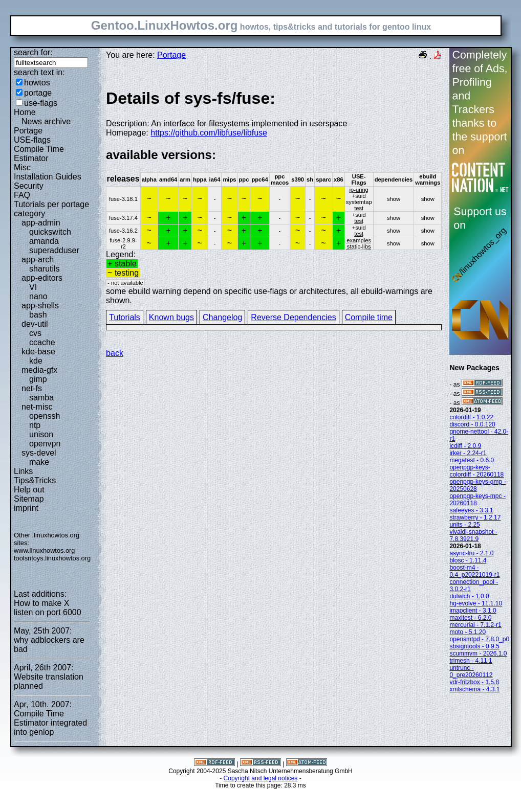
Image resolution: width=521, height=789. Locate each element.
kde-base (38, 351)
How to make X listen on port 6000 (47, 608)
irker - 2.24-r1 (467, 453)
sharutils (44, 268)
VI (33, 287)
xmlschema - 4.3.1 (474, 689)
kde (35, 360)
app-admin (40, 222)
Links (23, 471)
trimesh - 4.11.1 (470, 660)
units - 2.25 (464, 524)
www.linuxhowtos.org (44, 550)
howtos (37, 82)
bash (38, 314)
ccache (42, 342)
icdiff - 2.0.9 (465, 445)
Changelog (222, 317)
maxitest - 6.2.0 (470, 617)
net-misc (36, 406)
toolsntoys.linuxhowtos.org (52, 558)
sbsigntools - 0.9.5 (474, 646)
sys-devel (38, 452)
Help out (29, 489)
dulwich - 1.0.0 (469, 596)
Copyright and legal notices (261, 778)
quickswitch (50, 232)
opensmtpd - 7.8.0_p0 (479, 639)
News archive (46, 121)
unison (41, 434)
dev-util (34, 324)
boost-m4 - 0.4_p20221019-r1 (474, 571)
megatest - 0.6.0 (471, 460)
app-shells (40, 305)
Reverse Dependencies (293, 317)
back (114, 353)
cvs (35, 333)
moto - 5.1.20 (467, 632)
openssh (44, 416)
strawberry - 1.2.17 (475, 517)
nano (38, 296)
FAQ (22, 195)
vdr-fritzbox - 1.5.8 (474, 682)
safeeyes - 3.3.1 (471, 510)
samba (41, 397)
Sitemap (29, 498)
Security (29, 186)
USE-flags (32, 140)
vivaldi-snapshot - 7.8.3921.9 (473, 535)
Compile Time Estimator (39, 154)
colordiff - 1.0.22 (471, 417)
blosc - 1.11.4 (467, 560)
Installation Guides (47, 176)
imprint (26, 508)
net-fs (31, 388)
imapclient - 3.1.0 (472, 610)
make (39, 462)
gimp (38, 379)
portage (38, 92)
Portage (28, 130)
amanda (44, 241)
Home (25, 112)
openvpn (44, 443)
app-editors (41, 278)
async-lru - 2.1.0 (471, 553)
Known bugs (171, 317)
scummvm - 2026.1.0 (478, 653)
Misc (22, 167)
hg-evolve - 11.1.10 (475, 603)
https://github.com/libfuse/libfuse (208, 132)
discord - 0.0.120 (472, 424)
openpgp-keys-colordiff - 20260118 (476, 471)
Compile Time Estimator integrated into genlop (50, 722)
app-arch (37, 259)
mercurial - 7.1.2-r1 (475, 624)
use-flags (40, 103)
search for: (33, 52)
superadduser (54, 250)
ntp (34, 425)
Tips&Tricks (35, 480)
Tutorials (124, 317)
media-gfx (39, 370)
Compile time (369, 317)
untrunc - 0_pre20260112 (470, 671)
